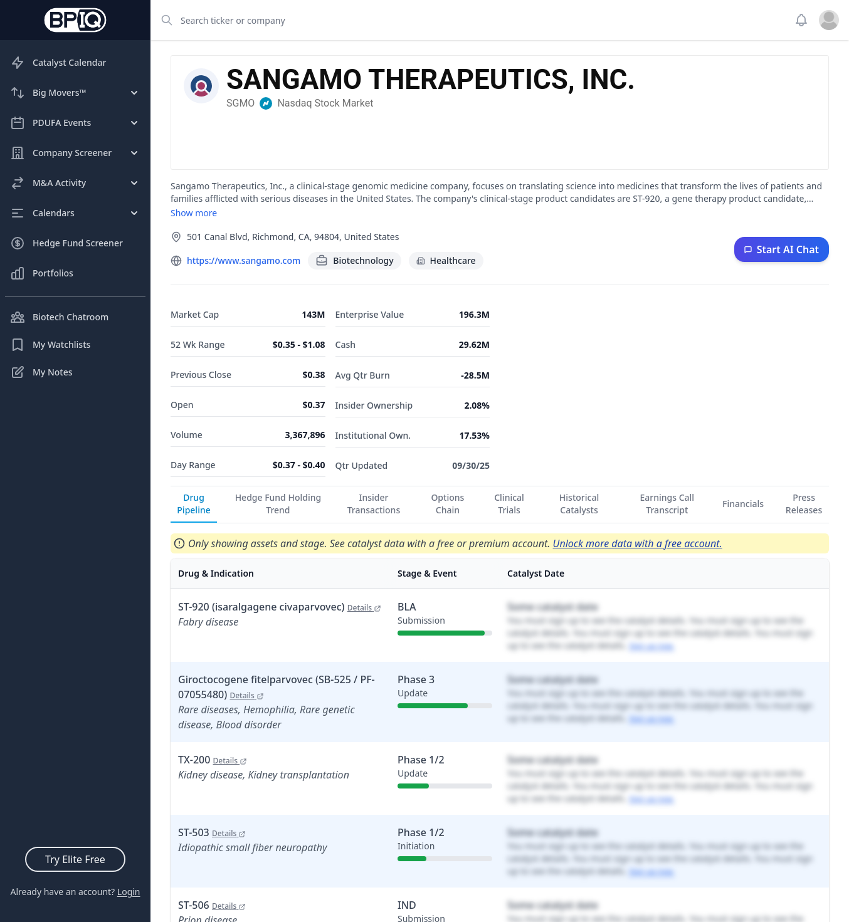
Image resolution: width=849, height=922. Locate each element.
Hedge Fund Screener (66, 243)
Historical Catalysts (579, 503)
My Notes (41, 372)
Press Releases (804, 503)
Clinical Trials (509, 503)
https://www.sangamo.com (243, 260)
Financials (743, 504)
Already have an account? (75, 892)
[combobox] (468, 20)
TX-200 (212, 760)
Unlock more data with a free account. (637, 543)
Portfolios (41, 273)
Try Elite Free (75, 859)
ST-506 (212, 905)
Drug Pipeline (193, 503)
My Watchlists (50, 344)
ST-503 (212, 832)
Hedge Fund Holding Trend (278, 503)
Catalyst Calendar (58, 62)
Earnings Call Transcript (667, 503)
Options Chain (447, 503)
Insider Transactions (374, 503)
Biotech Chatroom (59, 317)
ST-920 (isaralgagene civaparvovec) (279, 607)
